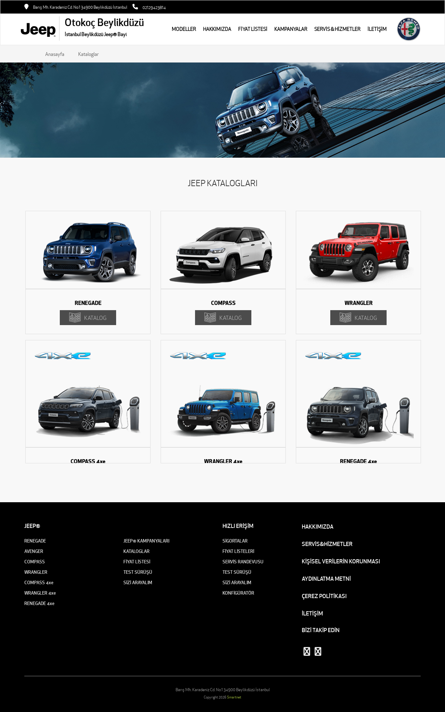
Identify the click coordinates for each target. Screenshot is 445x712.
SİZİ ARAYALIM (137, 583)
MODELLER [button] (184, 29)
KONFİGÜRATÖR (238, 593)
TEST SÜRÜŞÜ (137, 572)
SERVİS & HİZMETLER (337, 29)
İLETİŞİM (312, 613)
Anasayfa (54, 54)
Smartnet (234, 697)
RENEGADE (35, 541)
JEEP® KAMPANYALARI (146, 541)
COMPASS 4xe (39, 583)
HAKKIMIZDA (217, 29)
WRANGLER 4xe (40, 593)
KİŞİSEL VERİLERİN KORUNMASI (341, 561)
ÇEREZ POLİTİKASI (324, 596)
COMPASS (34, 562)
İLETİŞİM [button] (377, 29)
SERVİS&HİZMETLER (327, 544)
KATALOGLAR (136, 551)
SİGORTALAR (235, 541)
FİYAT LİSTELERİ (238, 551)
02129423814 (154, 7)
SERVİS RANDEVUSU (243, 562)
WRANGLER (35, 572)
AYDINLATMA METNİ (326, 578)
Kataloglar (88, 54)
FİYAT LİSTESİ (252, 29)
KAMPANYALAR (290, 29)
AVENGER (33, 551)
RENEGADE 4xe (39, 603)
